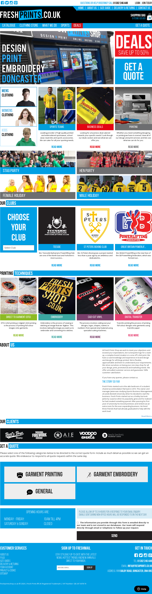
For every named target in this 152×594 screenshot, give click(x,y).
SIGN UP (89, 567)
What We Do (49, 26)
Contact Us (144, 8)
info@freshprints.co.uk (140, 565)
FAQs (2, 557)
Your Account (6, 567)
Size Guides (5, 561)
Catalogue (8, 26)
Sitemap (4, 573)
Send (114, 536)
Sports (65, 26)
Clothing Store (29, 26)
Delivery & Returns (124, 8)
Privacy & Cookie (8, 570)
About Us (92, 8)
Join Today (147, 3)
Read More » (147, 416)
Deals (77, 26)
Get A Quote (143, 26)
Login (137, 3)
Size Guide (105, 8)
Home (81, 8)
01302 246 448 (145, 561)
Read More (56, 147)
